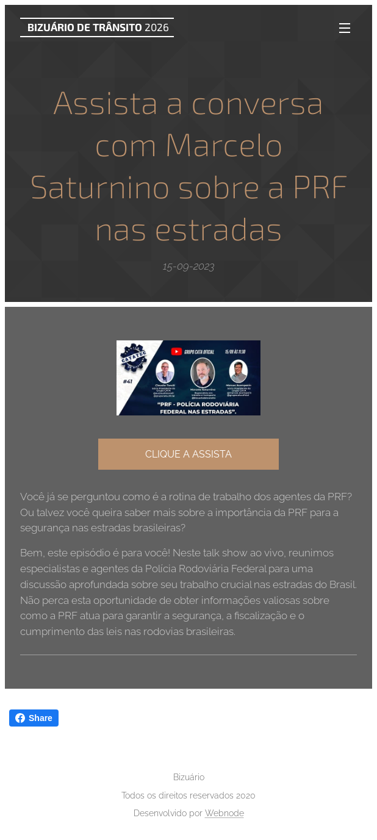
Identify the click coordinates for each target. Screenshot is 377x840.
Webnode (224, 813)
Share (33, 718)
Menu (344, 28)
